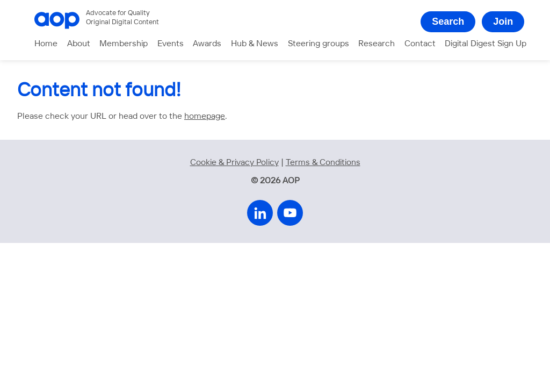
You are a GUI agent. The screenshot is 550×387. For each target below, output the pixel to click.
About (78, 44)
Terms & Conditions (323, 163)
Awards (207, 44)
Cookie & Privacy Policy (234, 163)
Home (45, 44)
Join (503, 21)
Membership (123, 44)
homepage (204, 116)
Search (448, 21)
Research (376, 44)
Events (170, 44)
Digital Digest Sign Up (485, 44)
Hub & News (254, 44)
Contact (420, 44)
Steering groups (318, 44)
